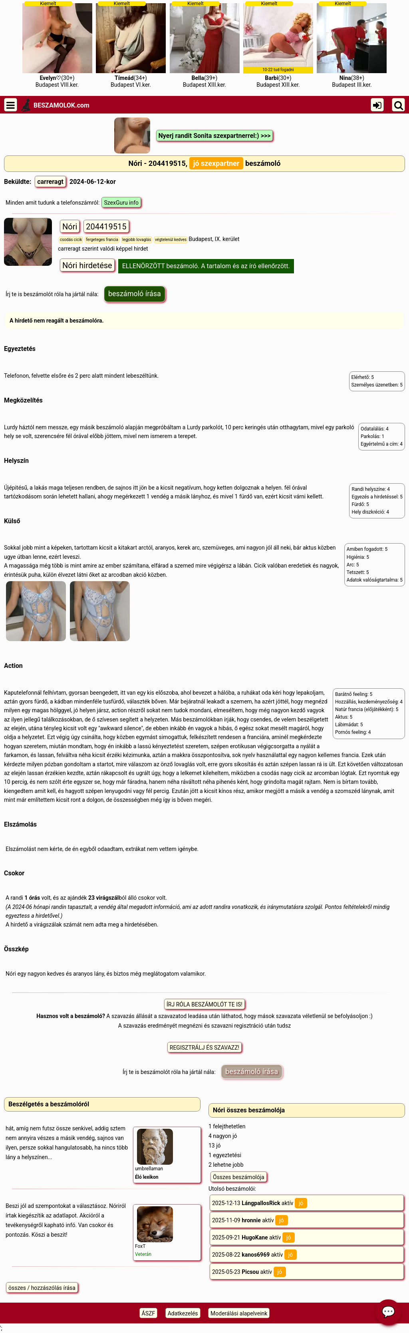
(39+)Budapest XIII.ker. (205, 44)
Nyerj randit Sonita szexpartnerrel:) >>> (215, 135)
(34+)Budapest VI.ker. (131, 44)
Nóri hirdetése (87, 265)
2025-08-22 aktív (254, 1254)
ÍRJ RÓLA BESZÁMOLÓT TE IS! (204, 1004)
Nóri (69, 226)
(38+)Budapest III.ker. (352, 44)
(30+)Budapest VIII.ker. (57, 44)
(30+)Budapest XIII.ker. (278, 44)
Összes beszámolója (238, 1177)
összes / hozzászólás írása (41, 1288)
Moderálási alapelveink (238, 1313)
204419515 (106, 226)
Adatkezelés (183, 1313)
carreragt (50, 181)
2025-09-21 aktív (253, 1237)
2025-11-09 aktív (250, 1220)
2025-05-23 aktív (249, 1272)
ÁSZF (148, 1313)
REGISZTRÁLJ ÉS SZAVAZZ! (204, 1047)
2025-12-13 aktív (259, 1203)
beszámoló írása (134, 293)
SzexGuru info (121, 202)
